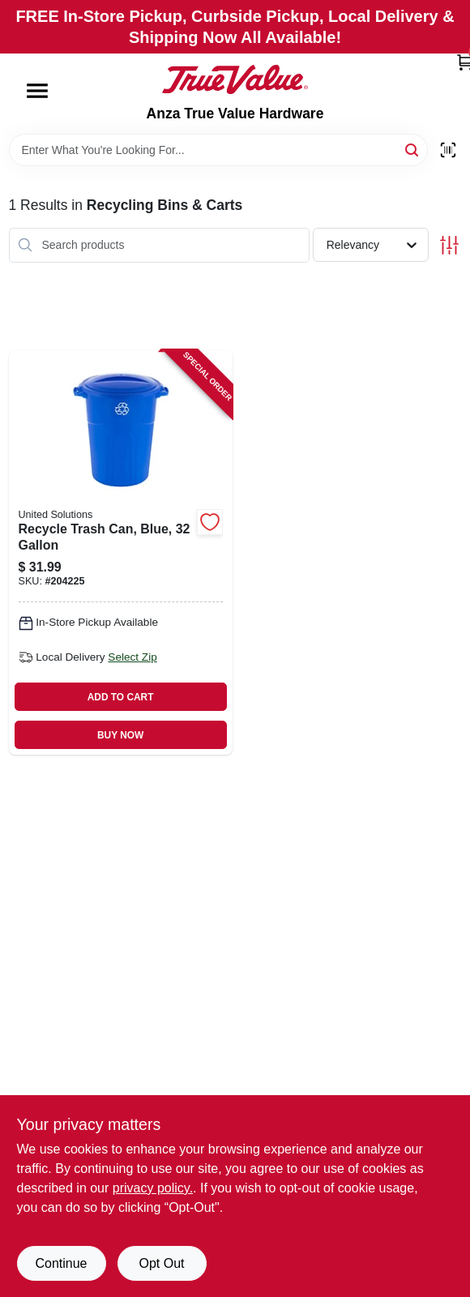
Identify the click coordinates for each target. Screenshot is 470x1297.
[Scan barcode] (448, 150)
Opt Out (161, 1263)
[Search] (413, 148)
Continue (61, 1263)
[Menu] (37, 90)
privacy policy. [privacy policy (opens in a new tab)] (153, 1188)
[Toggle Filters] (449, 245)
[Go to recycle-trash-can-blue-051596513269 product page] (121, 552)
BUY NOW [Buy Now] (120, 735)
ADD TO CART (121, 697)
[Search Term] (218, 150)
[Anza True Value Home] (235, 79)
